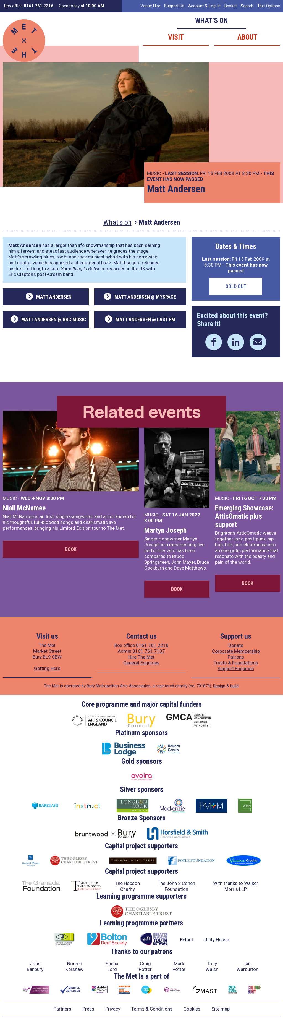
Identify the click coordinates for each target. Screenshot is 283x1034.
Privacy (112, 1009)
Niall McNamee (24, 508)
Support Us (174, 5)
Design (219, 685)
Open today (81, 5)
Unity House (216, 939)
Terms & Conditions (151, 1009)
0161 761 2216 (152, 645)
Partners (62, 1009)
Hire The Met (141, 657)
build (234, 685)
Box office (28, 5)
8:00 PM (55, 498)
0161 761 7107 (148, 651)
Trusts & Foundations (236, 662)
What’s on (211, 20)
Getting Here (47, 668)
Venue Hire (150, 5)
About (247, 37)
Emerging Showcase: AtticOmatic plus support (244, 516)
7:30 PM (267, 498)
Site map (220, 1009)
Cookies (192, 1009)
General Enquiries (141, 662)
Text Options (268, 5)
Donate (235, 645)
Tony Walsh (212, 966)
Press (88, 1009)
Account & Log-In (204, 5)
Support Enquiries (236, 668)
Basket (230, 5)
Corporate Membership (236, 651)
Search (247, 5)
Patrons (236, 657)
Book (71, 549)
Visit (176, 37)
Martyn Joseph (165, 530)
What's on (117, 222)
